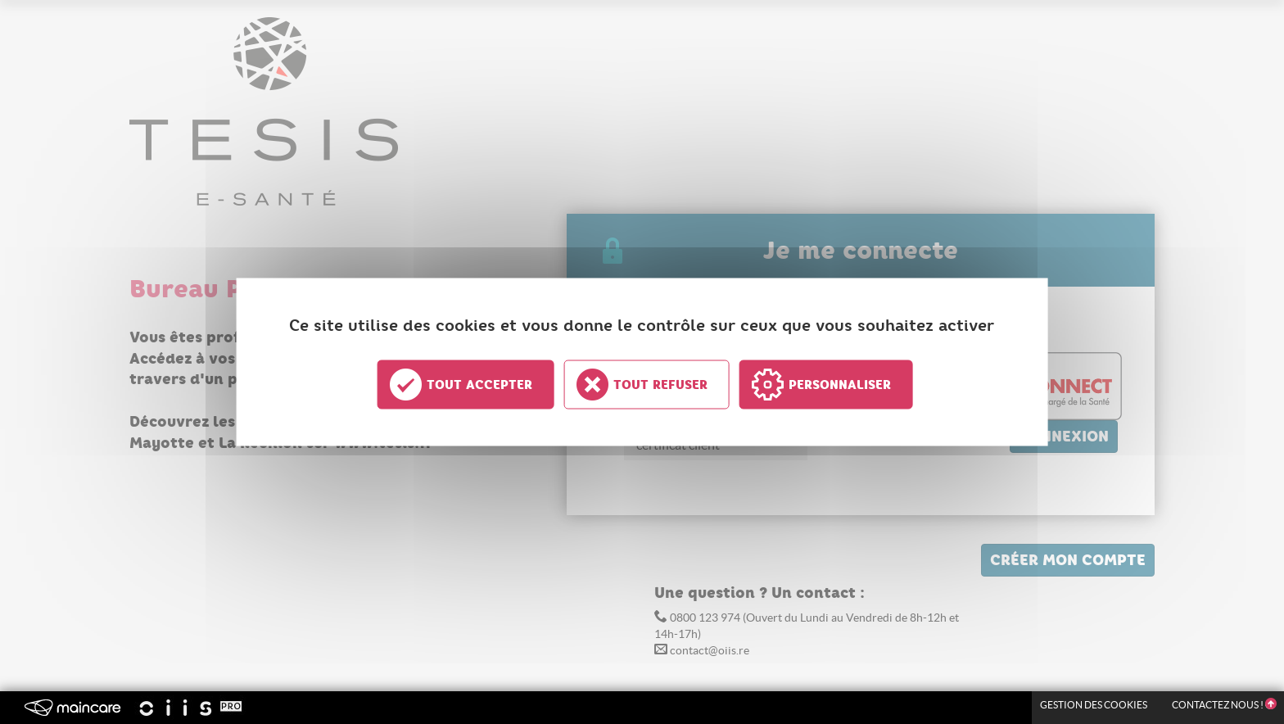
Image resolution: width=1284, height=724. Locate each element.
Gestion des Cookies (1093, 704)
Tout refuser (660, 385)
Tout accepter (479, 385)
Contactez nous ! (1224, 704)
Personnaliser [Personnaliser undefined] (840, 385)
